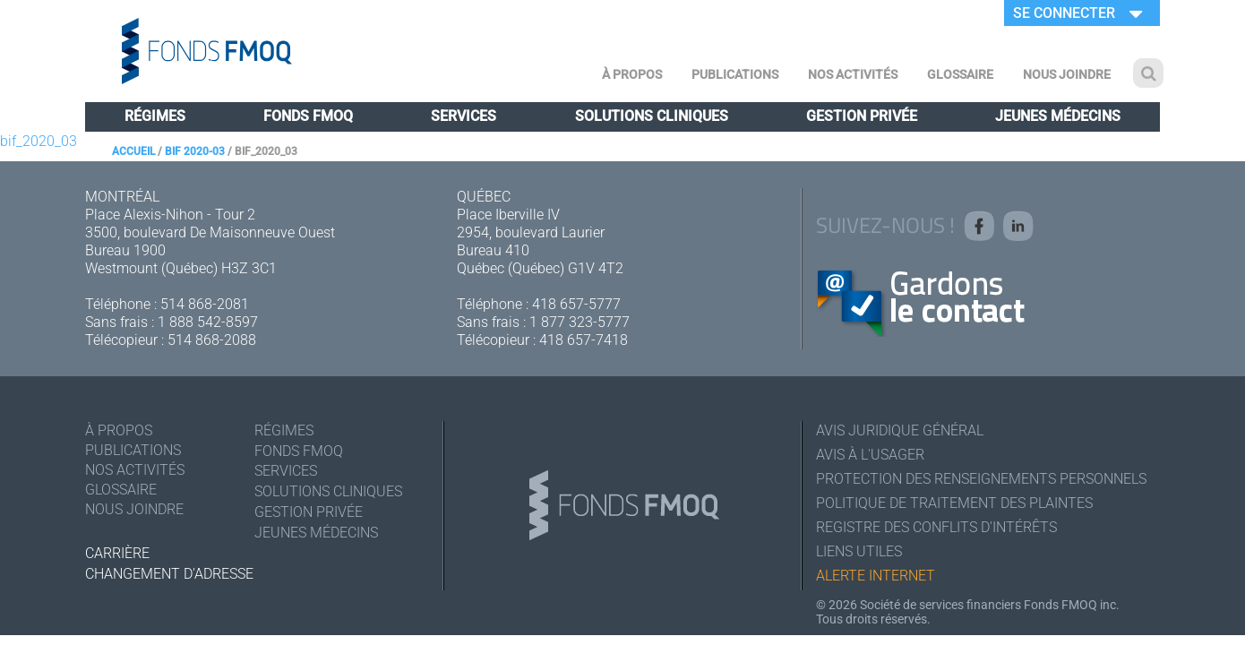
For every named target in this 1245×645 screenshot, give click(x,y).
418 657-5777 (576, 304)
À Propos (632, 74)
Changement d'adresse (169, 573)
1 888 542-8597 (208, 322)
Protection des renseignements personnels (981, 478)
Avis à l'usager (870, 454)
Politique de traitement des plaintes (954, 503)
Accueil (133, 151)
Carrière (117, 553)
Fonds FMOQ (308, 116)
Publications (734, 74)
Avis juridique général (899, 430)
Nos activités (852, 74)
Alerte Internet (875, 575)
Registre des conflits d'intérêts (936, 527)
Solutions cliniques (651, 116)
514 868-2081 (204, 304)
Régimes (154, 116)
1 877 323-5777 (579, 322)
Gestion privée (861, 116)
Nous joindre (1067, 74)
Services (463, 116)
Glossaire (960, 74)
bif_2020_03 (38, 141)
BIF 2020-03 (195, 151)
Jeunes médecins (1057, 116)
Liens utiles (859, 551)
